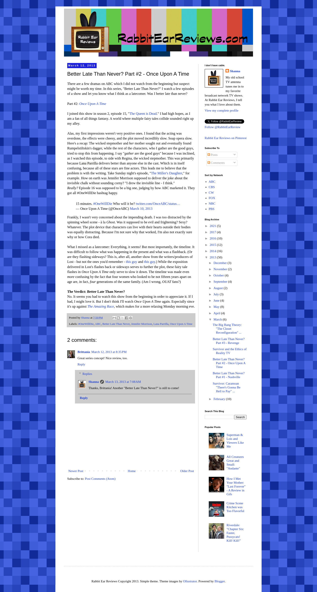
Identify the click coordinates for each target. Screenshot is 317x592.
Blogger (220, 581)
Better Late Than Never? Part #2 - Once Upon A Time (229, 363)
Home (132, 471)
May (216, 306)
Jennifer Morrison (141, 323)
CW (211, 192)
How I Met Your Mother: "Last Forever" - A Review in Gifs (236, 486)
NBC (212, 203)
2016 (213, 238)
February (219, 399)
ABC (98, 323)
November (220, 269)
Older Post (187, 471)
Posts (212, 154)
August (218, 288)
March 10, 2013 (141, 209)
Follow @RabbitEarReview (223, 127)
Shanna (93, 381)
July (216, 294)
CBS (212, 187)
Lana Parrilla (160, 323)
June (216, 300)
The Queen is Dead (143, 114)
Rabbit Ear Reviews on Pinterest (226, 138)
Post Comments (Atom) (100, 478)
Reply (81, 364)
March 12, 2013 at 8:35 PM (108, 352)
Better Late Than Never (116, 323)
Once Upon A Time (181, 323)
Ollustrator (190, 581)
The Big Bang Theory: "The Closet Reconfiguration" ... (227, 328)
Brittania (84, 352)
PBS (212, 209)
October (219, 275)
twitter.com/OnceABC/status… (158, 204)
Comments (216, 162)
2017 (213, 232)
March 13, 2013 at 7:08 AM (123, 381)
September (220, 281)
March (218, 319)
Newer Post (75, 471)
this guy (131, 262)
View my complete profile (221, 110)
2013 (213, 257)
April (217, 313)
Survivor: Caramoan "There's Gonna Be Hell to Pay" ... (227, 387)
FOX (212, 198)
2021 (213, 226)
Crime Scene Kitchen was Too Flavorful (235, 507)
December (220, 263)
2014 (213, 251)
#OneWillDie (102, 204)
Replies (87, 374)
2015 (213, 245)
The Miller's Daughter (166, 173)
